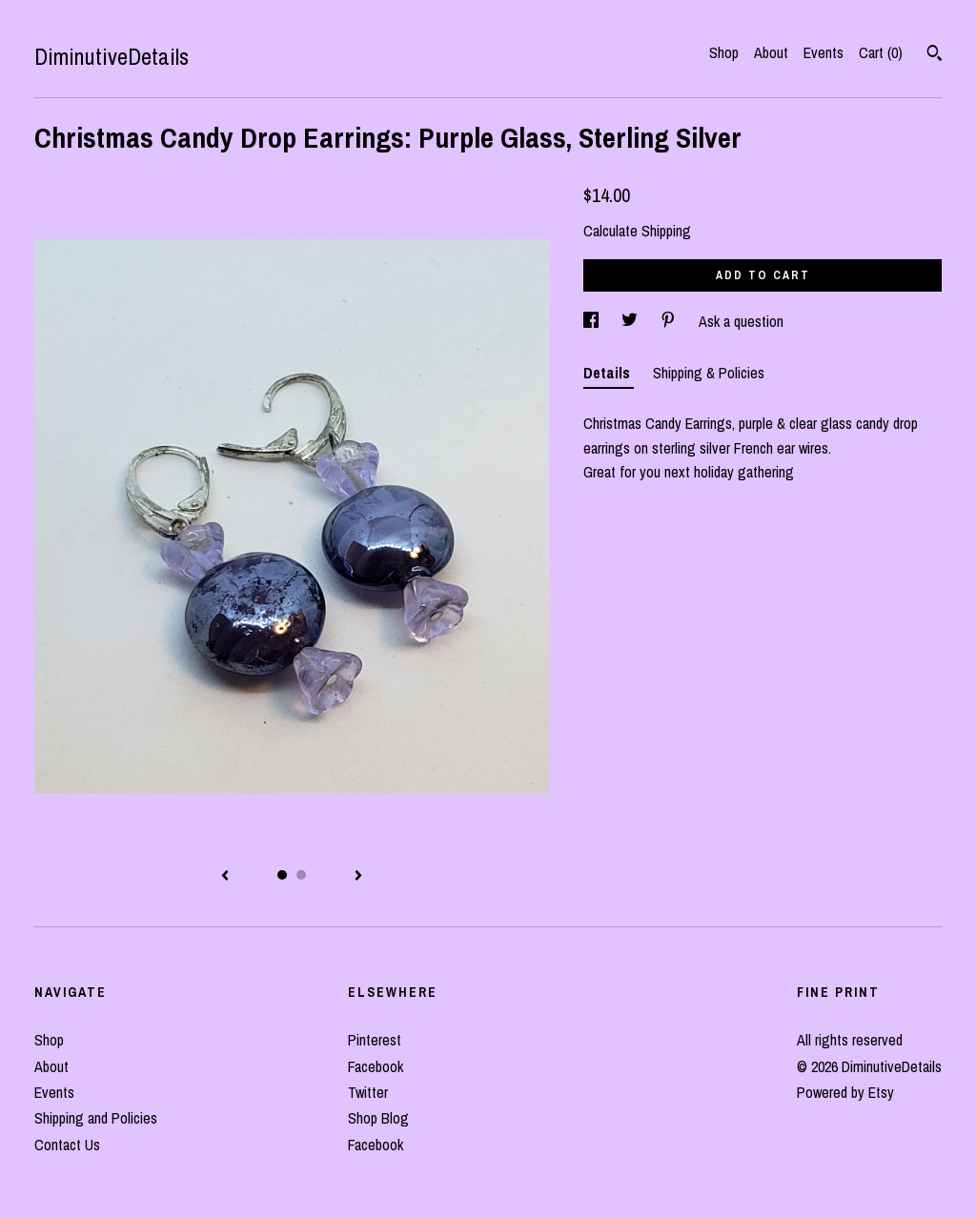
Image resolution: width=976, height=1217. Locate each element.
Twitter (368, 1092)
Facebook (375, 1066)
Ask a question (741, 321)
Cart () (881, 52)
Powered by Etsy (845, 1092)
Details (608, 372)
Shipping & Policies (708, 372)
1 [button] (282, 875)
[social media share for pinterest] (670, 321)
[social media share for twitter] (631, 321)
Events (823, 52)
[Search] (934, 55)
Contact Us (67, 1144)
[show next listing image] (358, 876)
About (771, 52)
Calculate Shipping (637, 230)
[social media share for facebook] (592, 321)
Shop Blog (378, 1117)
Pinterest (374, 1039)
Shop (724, 52)
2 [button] (301, 875)
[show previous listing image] (225, 876)
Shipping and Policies (95, 1117)
